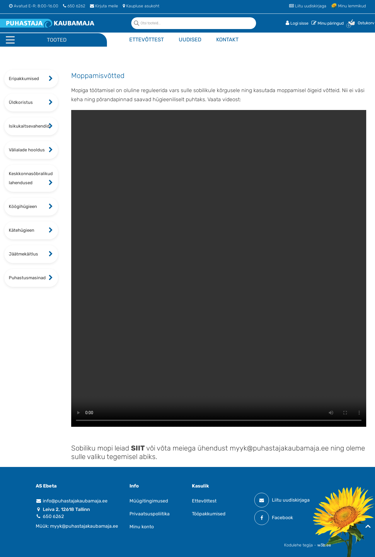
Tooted (57, 40)
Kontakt (227, 39)
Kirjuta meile (104, 6)
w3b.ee (324, 545)
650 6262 (74, 6)
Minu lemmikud (348, 6)
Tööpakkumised (209, 514)
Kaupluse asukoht (141, 6)
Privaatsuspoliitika (149, 514)
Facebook (273, 517)
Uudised (190, 39)
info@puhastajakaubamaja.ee (72, 501)
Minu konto (141, 526)
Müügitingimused (148, 501)
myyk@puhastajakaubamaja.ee (279, 448)
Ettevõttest (146, 39)
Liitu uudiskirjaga (307, 6)
